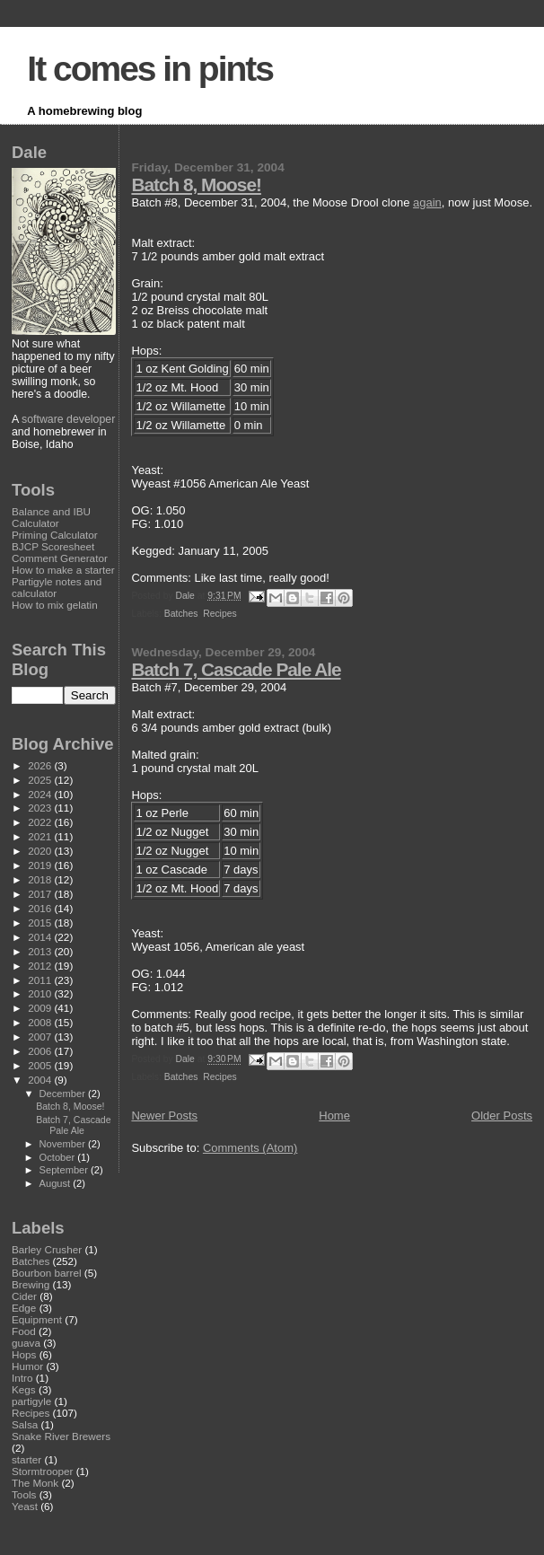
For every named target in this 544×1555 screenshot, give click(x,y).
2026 (41, 765)
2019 (41, 865)
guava (26, 1343)
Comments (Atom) (250, 1148)
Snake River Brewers (61, 1436)
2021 (41, 836)
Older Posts (501, 1115)
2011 (41, 980)
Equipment (37, 1319)
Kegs (24, 1389)
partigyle (31, 1401)
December (63, 1093)
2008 (41, 1022)
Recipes (220, 614)
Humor (27, 1366)
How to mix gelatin (55, 605)
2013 (41, 951)
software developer (68, 419)
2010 (41, 993)
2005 (41, 1065)
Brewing (30, 1284)
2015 (41, 922)
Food (24, 1331)
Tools (24, 1494)
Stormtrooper (42, 1471)
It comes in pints (150, 68)
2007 (41, 1036)
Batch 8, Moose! (195, 184)
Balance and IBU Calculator (51, 517)
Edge (24, 1307)
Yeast (25, 1506)
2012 (41, 965)
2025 (41, 780)
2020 (41, 851)
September (65, 1169)
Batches (181, 614)
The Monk (35, 1483)
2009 (41, 1008)
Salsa (25, 1424)
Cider (24, 1296)
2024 (41, 794)
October (58, 1157)
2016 (41, 908)
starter (26, 1459)
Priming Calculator (55, 534)
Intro (22, 1378)
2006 (41, 1051)
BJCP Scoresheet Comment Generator (60, 552)
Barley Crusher (47, 1249)
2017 (41, 894)
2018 (41, 879)
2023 (41, 807)
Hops (24, 1354)
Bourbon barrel (47, 1272)
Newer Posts (164, 1115)
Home (334, 1115)
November (63, 1143)
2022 (41, 822)
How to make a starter (63, 569)
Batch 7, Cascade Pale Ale (235, 669)
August (56, 1183)
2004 (41, 1079)
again (427, 202)
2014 (41, 937)
